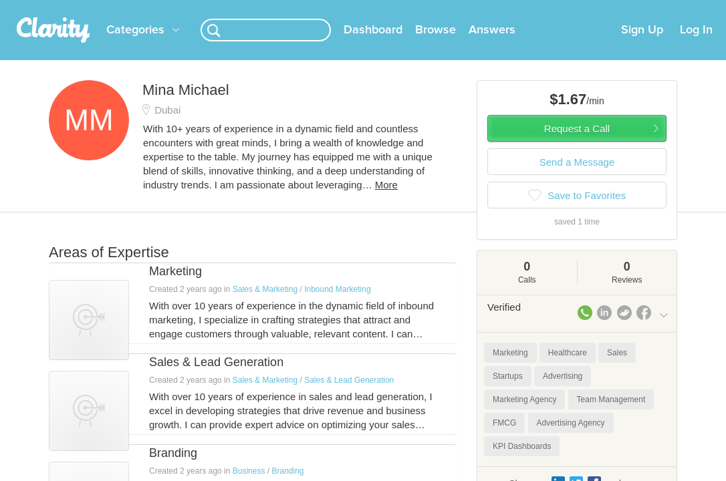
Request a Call (577, 144)
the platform (71, 7)
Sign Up (642, 46)
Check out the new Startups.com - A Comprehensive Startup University (481, 8)
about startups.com (674, 8)
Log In (696, 46)
